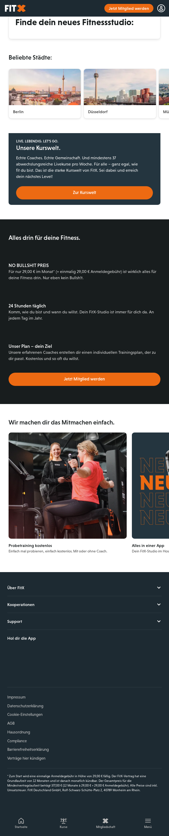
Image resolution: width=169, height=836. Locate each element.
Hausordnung (18, 732)
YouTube (35, 669)
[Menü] (148, 822)
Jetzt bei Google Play (59, 651)
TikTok (47, 669)
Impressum (16, 697)
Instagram (23, 669)
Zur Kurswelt (84, 192)
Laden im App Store (24, 651)
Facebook (11, 669)
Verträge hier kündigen (26, 758)
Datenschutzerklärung (25, 706)
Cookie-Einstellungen (25, 714)
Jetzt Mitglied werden (84, 379)
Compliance (17, 741)
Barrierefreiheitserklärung (28, 749)
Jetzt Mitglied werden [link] (129, 8)
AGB (11, 723)
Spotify (60, 669)
